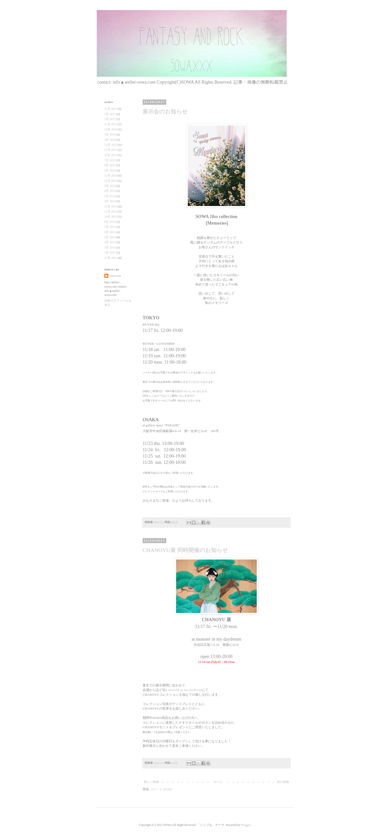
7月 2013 (110, 227)
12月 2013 (110, 206)
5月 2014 (110, 196)
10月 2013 (110, 216)
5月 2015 (110, 170)
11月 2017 (110, 109)
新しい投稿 (151, 782)
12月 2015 (110, 145)
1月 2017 (110, 119)
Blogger (245, 825)
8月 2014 (110, 191)
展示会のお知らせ (165, 111)
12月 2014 (110, 175)
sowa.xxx (115, 275)
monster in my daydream (185, 690)
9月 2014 (110, 186)
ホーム (217, 782)
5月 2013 (110, 237)
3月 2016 (110, 140)
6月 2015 (110, 165)
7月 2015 (110, 160)
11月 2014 (110, 181)
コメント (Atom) (161, 789)
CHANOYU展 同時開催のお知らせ (185, 550)
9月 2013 (110, 222)
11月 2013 (110, 211)
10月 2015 (110, 155)
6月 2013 (110, 232)
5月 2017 (110, 114)
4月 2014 (110, 201)
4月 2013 (110, 242)
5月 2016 (110, 134)
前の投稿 (283, 782)
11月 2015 (110, 150)
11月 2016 (110, 124)
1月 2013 (110, 252)
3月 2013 (110, 247)
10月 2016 (110, 129)
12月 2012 (110, 258)
